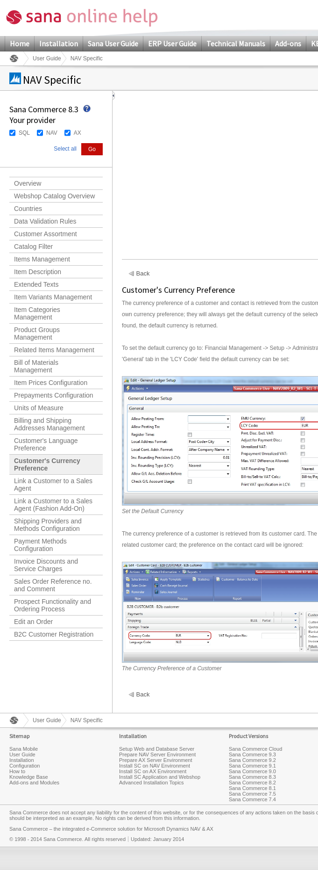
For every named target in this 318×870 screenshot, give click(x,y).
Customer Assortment (45, 234)
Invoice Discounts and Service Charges (46, 565)
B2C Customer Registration (53, 634)
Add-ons (288, 43)
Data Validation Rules (45, 221)
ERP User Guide (172, 43)
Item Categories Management (37, 313)
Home (19, 43)
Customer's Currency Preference (47, 464)
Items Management (42, 259)
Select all (65, 148)
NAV (51, 133)
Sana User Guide (113, 43)
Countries (28, 208)
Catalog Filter (33, 246)
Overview (27, 183)
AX (77, 133)
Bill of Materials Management (36, 366)
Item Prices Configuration (50, 382)
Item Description (37, 272)
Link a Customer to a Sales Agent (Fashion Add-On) (53, 504)
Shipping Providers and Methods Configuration (48, 524)
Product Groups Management (37, 333)
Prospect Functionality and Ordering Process (52, 605)
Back (143, 273)
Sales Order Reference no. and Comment (53, 585)
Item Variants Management (53, 297)
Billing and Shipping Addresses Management (49, 424)
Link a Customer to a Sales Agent (53, 484)
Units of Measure (39, 408)
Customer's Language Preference (46, 444)
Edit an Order (33, 621)
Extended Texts (36, 284)
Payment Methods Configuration (40, 544)
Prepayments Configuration (53, 395)
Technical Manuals (235, 43)
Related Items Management (54, 350)
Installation (58, 43)
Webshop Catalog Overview (54, 196)
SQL (24, 133)
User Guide (47, 58)
